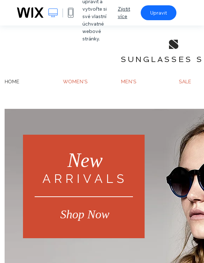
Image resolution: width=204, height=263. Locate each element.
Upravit (158, 13)
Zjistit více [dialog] (124, 12)
